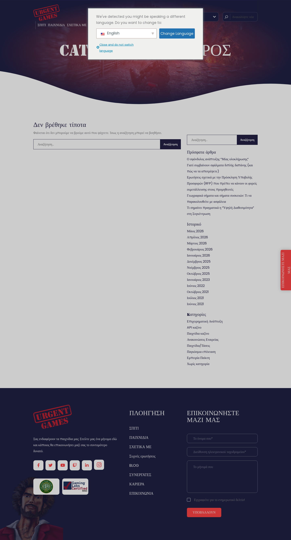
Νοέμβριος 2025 (198, 267)
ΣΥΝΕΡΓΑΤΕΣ (140, 474)
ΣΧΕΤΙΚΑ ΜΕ (76, 25)
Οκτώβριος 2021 (198, 292)
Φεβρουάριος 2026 (200, 249)
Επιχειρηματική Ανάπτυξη (205, 321)
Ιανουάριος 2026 (198, 255)
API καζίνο (194, 327)
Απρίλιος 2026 (197, 237)
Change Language (176, 33)
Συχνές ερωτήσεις (142, 456)
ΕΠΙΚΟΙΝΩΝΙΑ (141, 493)
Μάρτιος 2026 (197, 243)
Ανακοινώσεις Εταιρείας (202, 339)
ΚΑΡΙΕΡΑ (136, 484)
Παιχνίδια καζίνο (198, 333)
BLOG (134, 465)
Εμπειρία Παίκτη (198, 357)
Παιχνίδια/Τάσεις (198, 345)
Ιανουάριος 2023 (198, 279)
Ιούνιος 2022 (196, 285)
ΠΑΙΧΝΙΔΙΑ (56, 25)
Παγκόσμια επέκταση (201, 351)
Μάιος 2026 (195, 231)
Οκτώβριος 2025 (198, 273)
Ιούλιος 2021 (195, 298)
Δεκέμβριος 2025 (199, 261)
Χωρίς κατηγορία (198, 364)
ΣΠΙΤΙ (42, 25)
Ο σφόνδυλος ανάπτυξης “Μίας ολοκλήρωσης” (218, 159)
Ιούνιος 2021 (195, 304)
